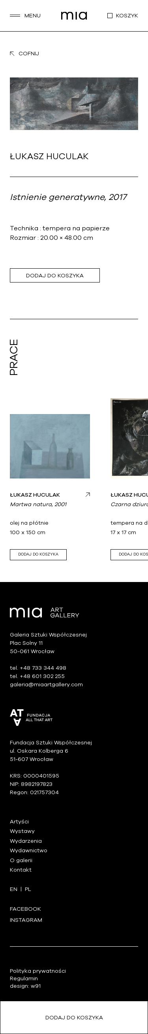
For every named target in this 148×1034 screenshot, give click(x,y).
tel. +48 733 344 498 (38, 668)
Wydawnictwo (28, 850)
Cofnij (24, 53)
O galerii (21, 860)
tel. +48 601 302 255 (37, 676)
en (13, 889)
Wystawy (22, 831)
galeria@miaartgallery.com (46, 684)
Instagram (26, 920)
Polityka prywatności (38, 971)
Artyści (19, 821)
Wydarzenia (26, 841)
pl (28, 889)
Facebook (25, 909)
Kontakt (21, 870)
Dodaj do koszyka (55, 275)
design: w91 (25, 986)
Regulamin (24, 978)
